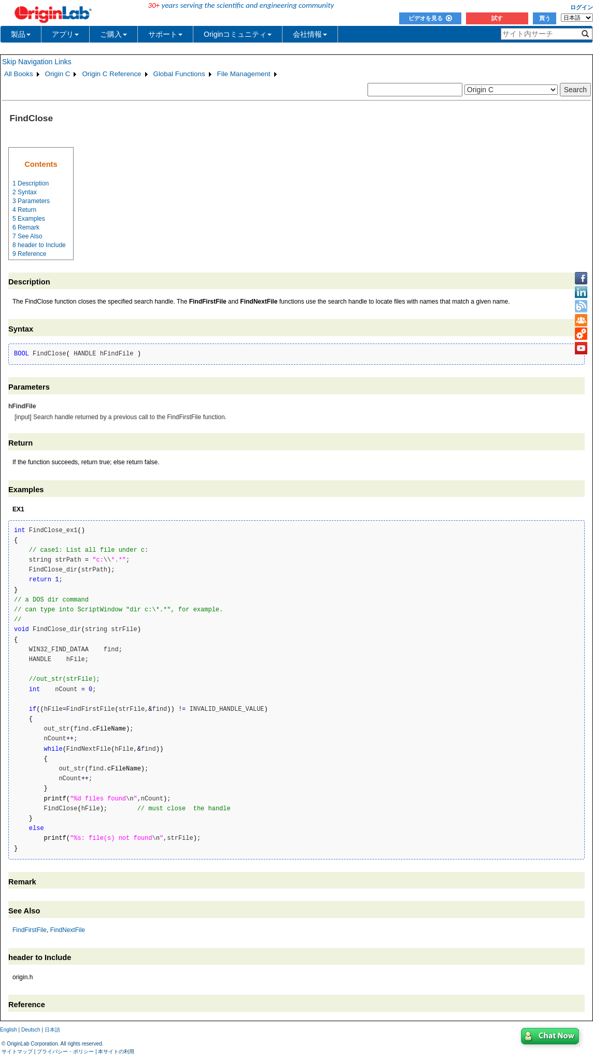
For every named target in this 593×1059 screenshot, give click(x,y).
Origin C (57, 74)
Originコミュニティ (238, 34)
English (8, 1030)
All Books (18, 74)
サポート (165, 34)
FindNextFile (67, 930)
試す (497, 18)
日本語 (52, 1030)
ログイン (581, 7)
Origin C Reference (111, 74)
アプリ (65, 34)
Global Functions (179, 74)
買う (544, 18)
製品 (21, 34)
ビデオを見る (430, 18)
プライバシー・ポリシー (65, 1051)
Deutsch (30, 1030)
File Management (244, 74)
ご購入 (113, 34)
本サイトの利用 (116, 1051)
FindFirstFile (29, 930)
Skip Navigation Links (37, 62)
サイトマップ (17, 1051)
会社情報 (310, 34)
